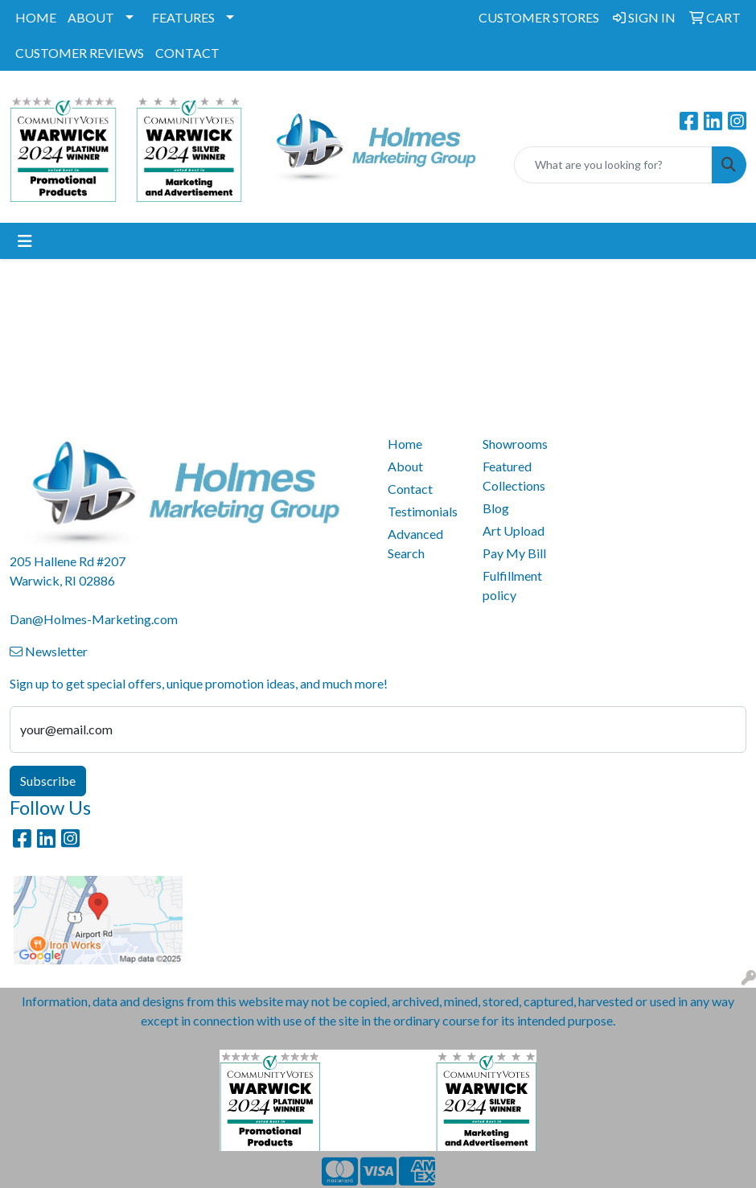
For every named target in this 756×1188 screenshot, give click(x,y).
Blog (496, 508)
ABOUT (91, 17)
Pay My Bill (514, 553)
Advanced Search (415, 543)
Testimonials (423, 511)
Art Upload (513, 530)
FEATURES (183, 17)
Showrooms (515, 443)
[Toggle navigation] (25, 241)
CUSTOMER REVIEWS (79, 52)
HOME (35, 17)
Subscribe (48, 780)
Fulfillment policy (512, 585)
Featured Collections (514, 475)
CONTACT (187, 52)
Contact (410, 488)
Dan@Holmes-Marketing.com (94, 619)
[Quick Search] (613, 164)
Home (405, 443)
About (405, 466)
